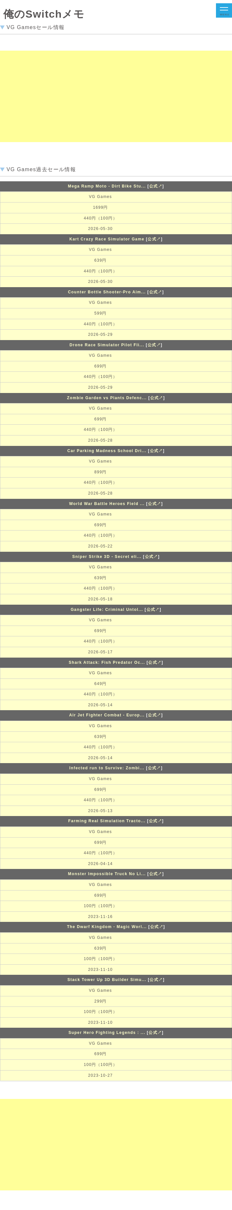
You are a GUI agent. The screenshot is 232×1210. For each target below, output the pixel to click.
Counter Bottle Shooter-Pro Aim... (107, 292)
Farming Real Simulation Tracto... (107, 821)
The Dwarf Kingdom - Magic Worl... (107, 926)
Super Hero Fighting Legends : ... (106, 1032)
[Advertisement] (113, 96)
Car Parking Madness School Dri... (107, 451)
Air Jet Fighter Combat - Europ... (107, 715)
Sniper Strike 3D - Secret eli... (107, 556)
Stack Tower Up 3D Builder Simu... (106, 979)
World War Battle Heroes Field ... (107, 503)
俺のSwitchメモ (43, 14)
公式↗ (155, 186)
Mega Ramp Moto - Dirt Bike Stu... (107, 186)
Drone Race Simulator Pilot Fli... (107, 345)
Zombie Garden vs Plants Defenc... (107, 398)
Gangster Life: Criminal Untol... (107, 609)
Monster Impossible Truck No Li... (107, 874)
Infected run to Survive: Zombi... (107, 768)
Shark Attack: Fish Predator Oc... (107, 662)
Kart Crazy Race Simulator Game (106, 239)
